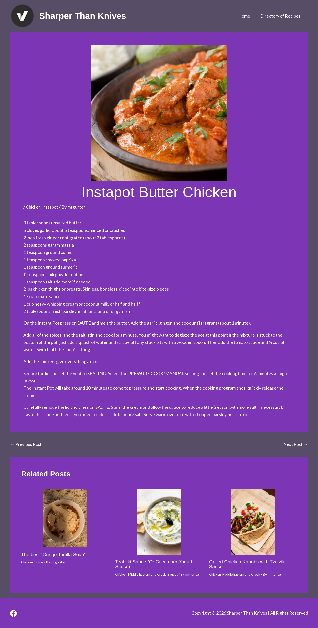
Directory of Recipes (281, 16)
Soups (40, 562)
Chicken (33, 207)
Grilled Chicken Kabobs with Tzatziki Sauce (249, 564)
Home (246, 16)
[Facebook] (13, 613)
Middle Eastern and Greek (149, 574)
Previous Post (26, 444)
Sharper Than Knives (82, 16)
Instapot (51, 207)
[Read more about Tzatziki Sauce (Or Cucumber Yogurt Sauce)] (159, 521)
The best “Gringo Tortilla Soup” (55, 554)
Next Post (295, 444)
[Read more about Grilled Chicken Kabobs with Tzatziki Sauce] (253, 521)
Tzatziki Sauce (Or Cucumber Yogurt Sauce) (155, 564)
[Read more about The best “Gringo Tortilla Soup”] (65, 518)
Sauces (176, 574)
